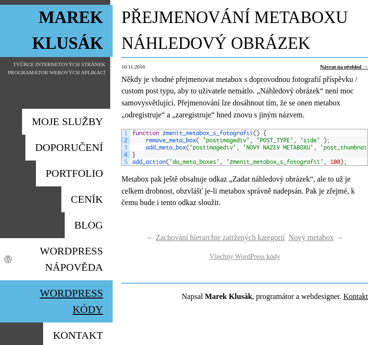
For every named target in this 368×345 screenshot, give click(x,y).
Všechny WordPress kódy (244, 256)
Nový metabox (311, 237)
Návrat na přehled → (344, 66)
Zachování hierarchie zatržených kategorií (220, 237)
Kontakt (355, 296)
